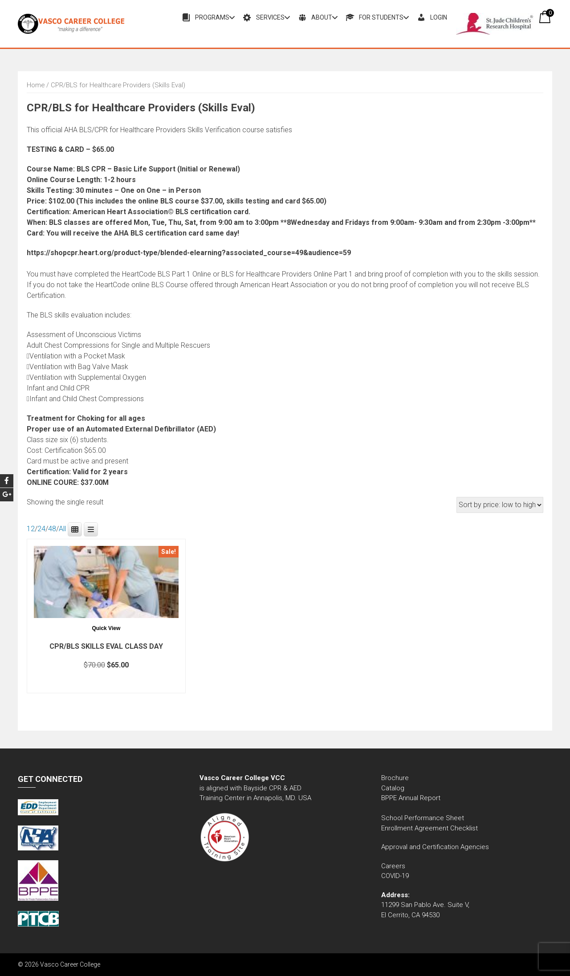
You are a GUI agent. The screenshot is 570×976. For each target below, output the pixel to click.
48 (52, 529)
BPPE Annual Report (410, 798)
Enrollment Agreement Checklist (429, 828)
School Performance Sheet (422, 818)
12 (31, 529)
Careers (393, 866)
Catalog (393, 788)
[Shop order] (499, 505)
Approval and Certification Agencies (435, 847)
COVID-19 (395, 876)
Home (36, 85)
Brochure (395, 778)
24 (41, 529)
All (62, 529)
